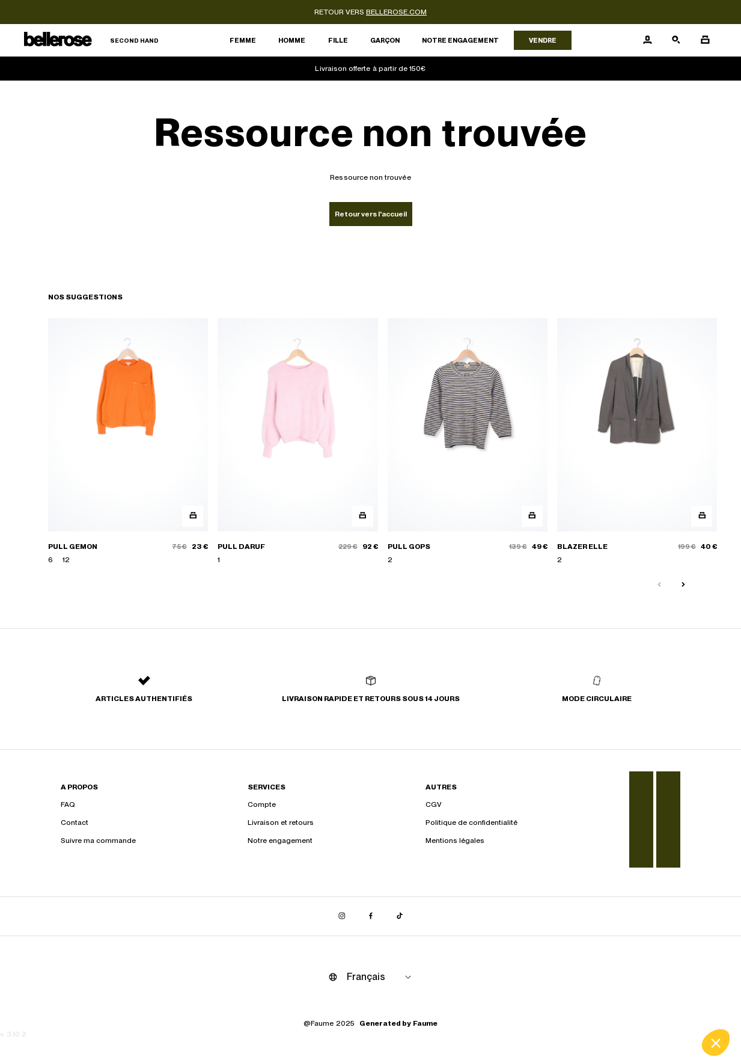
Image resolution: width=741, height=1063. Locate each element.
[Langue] (381, 977)
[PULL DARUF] (297, 441)
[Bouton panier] (705, 40)
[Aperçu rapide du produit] (192, 516)
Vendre (543, 40)
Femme (243, 40)
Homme (291, 40)
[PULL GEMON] (128, 441)
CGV (433, 804)
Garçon (385, 40)
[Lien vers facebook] (370, 916)
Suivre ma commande (98, 840)
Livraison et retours (281, 822)
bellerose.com (396, 12)
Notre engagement (460, 40)
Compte (262, 804)
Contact (74, 822)
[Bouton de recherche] (676, 40)
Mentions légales (454, 840)
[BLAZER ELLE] (637, 441)
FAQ (68, 804)
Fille (338, 40)
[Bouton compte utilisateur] (647, 40)
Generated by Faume (398, 1023)
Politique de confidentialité (471, 822)
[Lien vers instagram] (342, 916)
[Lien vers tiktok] (399, 916)
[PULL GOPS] (467, 441)
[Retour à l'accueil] (91, 40)
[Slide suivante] (683, 585)
